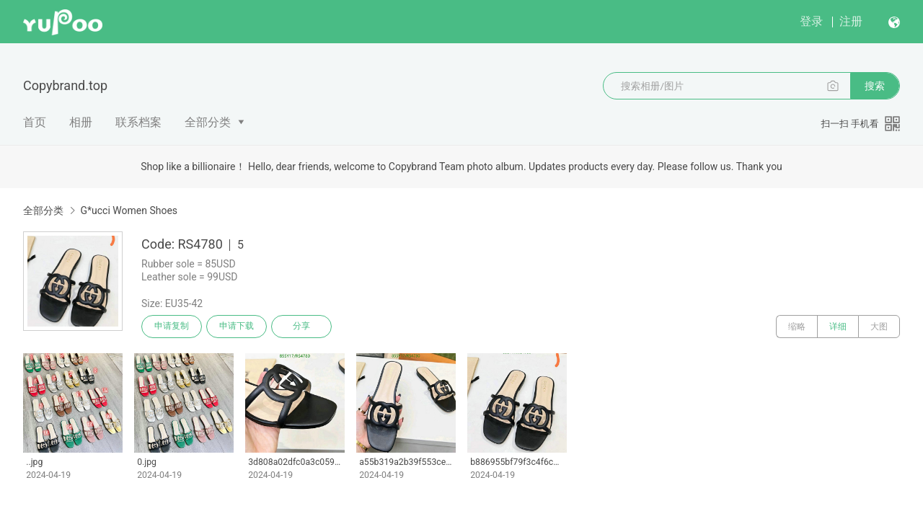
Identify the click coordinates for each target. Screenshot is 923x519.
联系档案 (138, 122)
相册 (80, 122)
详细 (838, 326)
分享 (301, 326)
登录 (811, 21)
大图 (879, 326)
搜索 (875, 86)
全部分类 (208, 122)
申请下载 (236, 326)
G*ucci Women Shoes (128, 210)
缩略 (796, 326)
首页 (34, 122)
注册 (850, 21)
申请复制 (171, 326)
